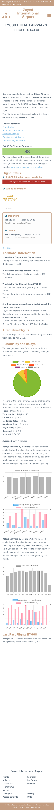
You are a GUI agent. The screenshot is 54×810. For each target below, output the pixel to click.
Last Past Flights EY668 (13, 140)
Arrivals (5, 780)
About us (46, 805)
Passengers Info (10, 797)
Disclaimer (30, 805)
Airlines (5, 790)
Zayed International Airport (28, 13)
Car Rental (32, 780)
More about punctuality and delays (26, 167)
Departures (7, 783)
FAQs (29, 797)
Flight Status (8, 127)
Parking (30, 793)
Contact (38, 805)
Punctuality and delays (13, 137)
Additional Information (12, 130)
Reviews (31, 783)
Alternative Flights (10, 133)
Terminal (31, 777)
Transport (7, 793)
